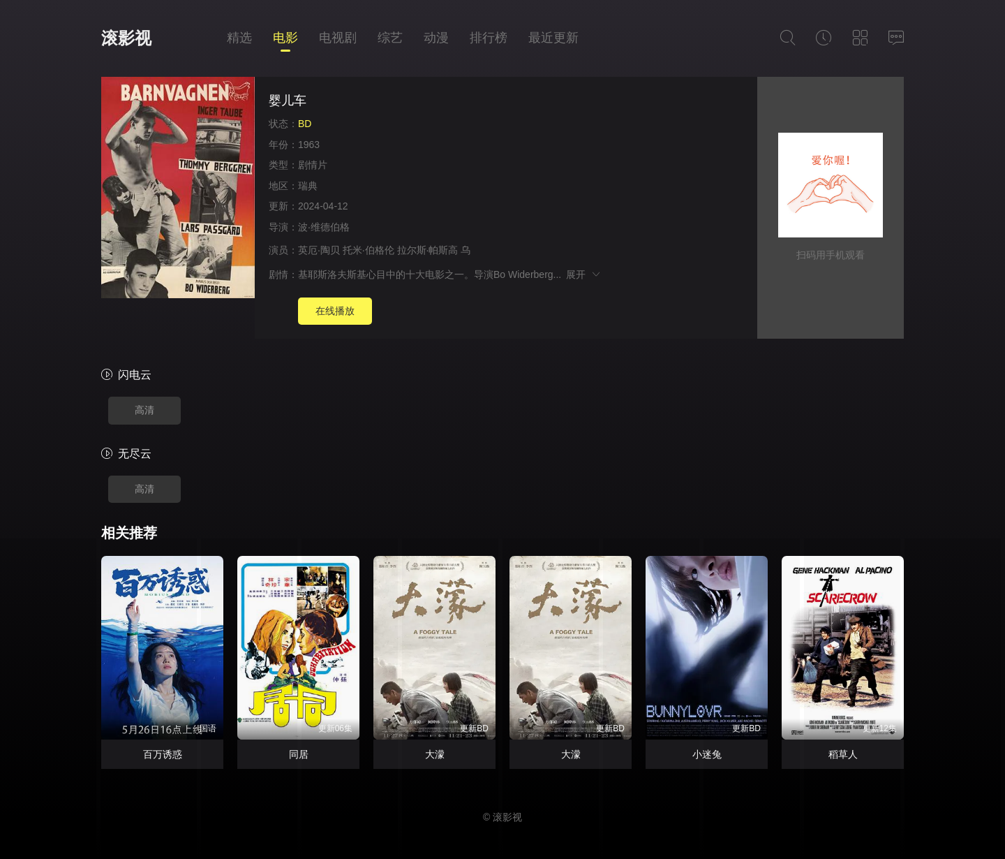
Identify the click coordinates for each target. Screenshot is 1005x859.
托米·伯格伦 (368, 250)
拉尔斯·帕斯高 (428, 250)
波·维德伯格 (324, 227)
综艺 (390, 38)
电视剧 (338, 38)
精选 (239, 38)
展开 (584, 274)
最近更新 (553, 38)
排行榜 (488, 38)
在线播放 (335, 310)
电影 (285, 38)
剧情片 (312, 164)
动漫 (436, 38)
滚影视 (126, 38)
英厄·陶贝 (319, 250)
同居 (298, 754)
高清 (144, 410)
